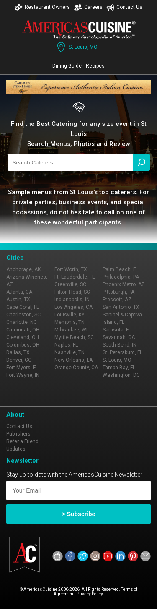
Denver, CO (19, 360)
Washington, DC (121, 375)
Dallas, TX (18, 352)
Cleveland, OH (22, 337)
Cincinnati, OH (22, 330)
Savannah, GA (119, 337)
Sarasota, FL (117, 330)
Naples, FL (66, 345)
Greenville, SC (70, 284)
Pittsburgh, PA (118, 292)
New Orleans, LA (73, 360)
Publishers (18, 434)
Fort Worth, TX (70, 269)
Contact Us (124, 7)
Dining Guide (67, 66)
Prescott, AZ (117, 300)
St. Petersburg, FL (122, 352)
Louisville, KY (69, 315)
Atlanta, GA (19, 292)
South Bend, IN (119, 345)
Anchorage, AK (23, 269)
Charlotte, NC (21, 322)
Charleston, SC (23, 315)
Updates (16, 449)
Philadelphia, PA (121, 277)
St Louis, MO (76, 47)
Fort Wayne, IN (22, 375)
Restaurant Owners (42, 7)
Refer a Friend (22, 441)
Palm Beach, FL (120, 269)
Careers (88, 7)
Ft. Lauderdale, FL (74, 277)
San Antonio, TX (121, 307)
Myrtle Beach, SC (74, 337)
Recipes (95, 66)
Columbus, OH (22, 345)
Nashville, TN (69, 352)
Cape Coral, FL (22, 307)
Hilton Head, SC (72, 292)
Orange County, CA (76, 367)
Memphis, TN (69, 322)
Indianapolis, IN (72, 300)
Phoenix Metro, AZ (124, 284)
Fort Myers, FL (22, 367)
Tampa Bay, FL (119, 367)
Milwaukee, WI (71, 330)
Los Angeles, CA (73, 307)
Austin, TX (18, 300)
